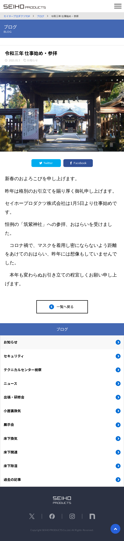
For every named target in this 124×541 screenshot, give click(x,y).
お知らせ (32, 60)
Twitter (46, 163)
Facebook (77, 163)
